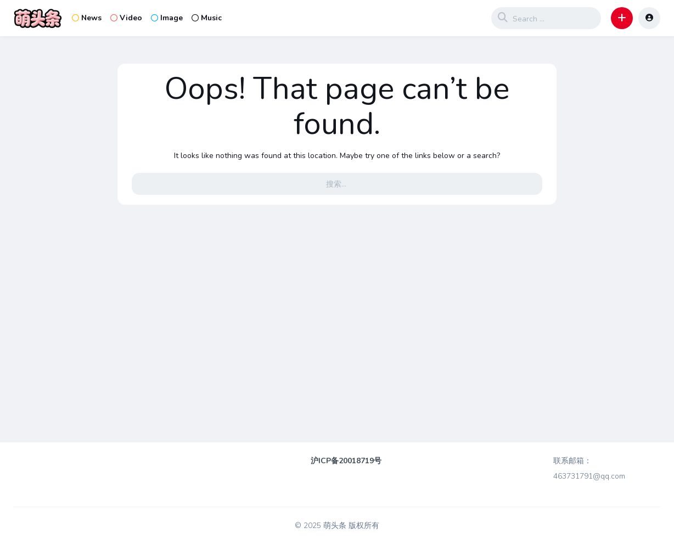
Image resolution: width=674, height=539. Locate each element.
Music (207, 18)
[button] (622, 18)
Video (126, 18)
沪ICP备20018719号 (346, 461)
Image (167, 18)
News (87, 18)
